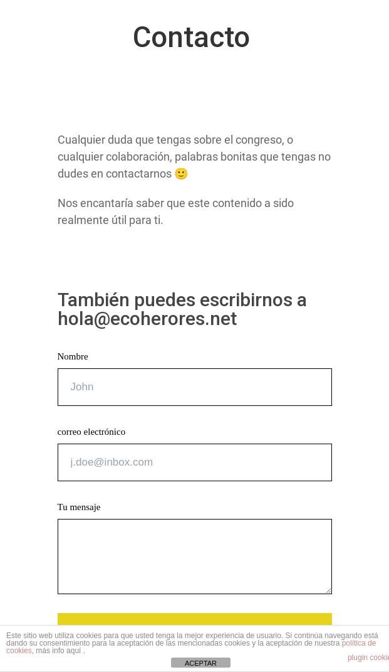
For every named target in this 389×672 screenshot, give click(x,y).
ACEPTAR (201, 663)
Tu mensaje (79, 507)
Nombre (73, 356)
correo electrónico (92, 432)
